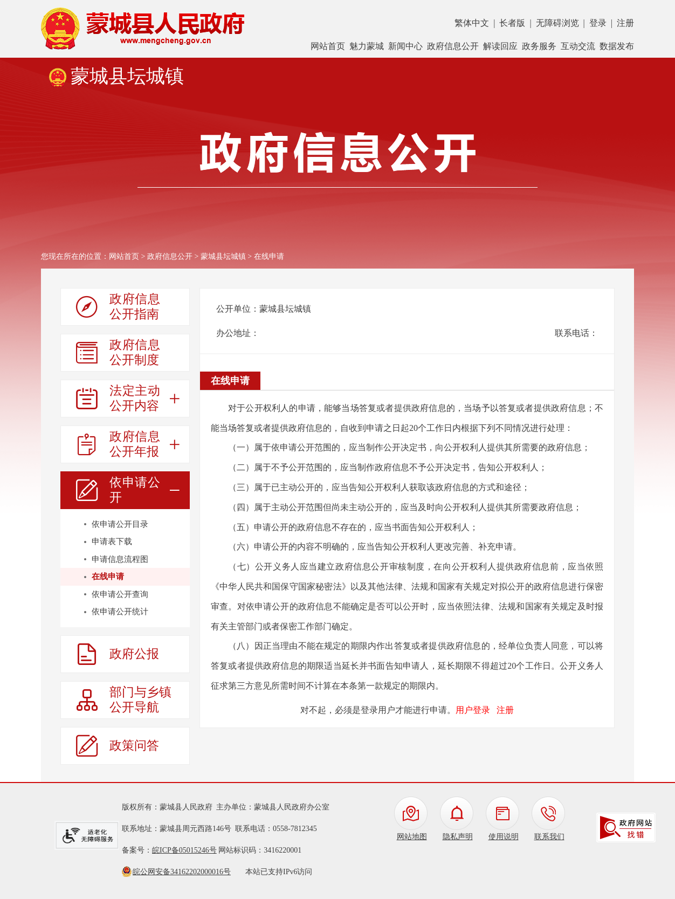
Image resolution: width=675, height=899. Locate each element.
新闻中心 (405, 46)
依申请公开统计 (120, 611)
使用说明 (503, 837)
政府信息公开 (453, 46)
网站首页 (328, 46)
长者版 (512, 23)
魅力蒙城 (366, 46)
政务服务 (539, 46)
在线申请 (108, 576)
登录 (598, 23)
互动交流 (578, 46)
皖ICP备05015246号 (184, 850)
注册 (625, 23)
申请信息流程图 (120, 559)
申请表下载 (112, 541)
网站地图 (412, 837)
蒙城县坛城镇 (223, 256)
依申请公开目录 (120, 524)
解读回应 (500, 46)
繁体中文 (471, 23)
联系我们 (549, 837)
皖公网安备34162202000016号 (182, 872)
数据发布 (617, 46)
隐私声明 (458, 837)
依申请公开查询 (120, 594)
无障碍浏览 (557, 23)
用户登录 (473, 710)
